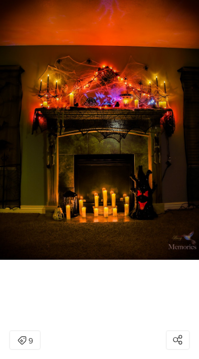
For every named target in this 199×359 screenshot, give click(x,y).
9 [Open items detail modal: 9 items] (25, 341)
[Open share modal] (178, 340)
